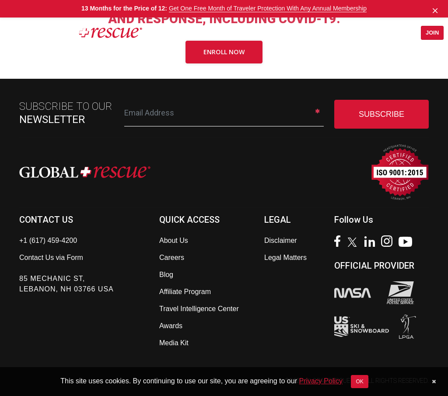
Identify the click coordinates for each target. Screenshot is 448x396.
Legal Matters (285, 257)
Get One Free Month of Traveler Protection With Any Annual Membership (268, 8)
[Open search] (392, 33)
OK (359, 381)
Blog (166, 274)
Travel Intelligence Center (199, 308)
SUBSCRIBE (381, 114)
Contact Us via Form (51, 257)
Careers (171, 257)
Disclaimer (280, 240)
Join (429, 32)
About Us (173, 240)
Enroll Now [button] (224, 52)
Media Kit (174, 343)
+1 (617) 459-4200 (48, 240)
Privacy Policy (321, 381)
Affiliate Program (185, 291)
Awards (170, 325)
